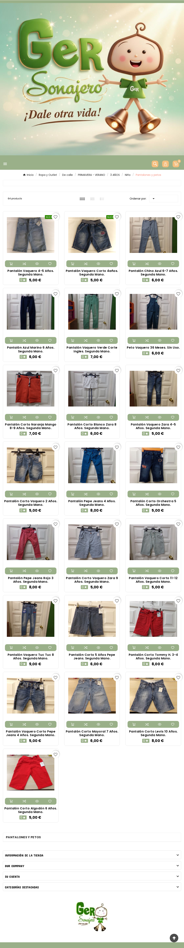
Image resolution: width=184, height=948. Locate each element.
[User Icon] (165, 164)
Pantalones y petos (23, 837)
